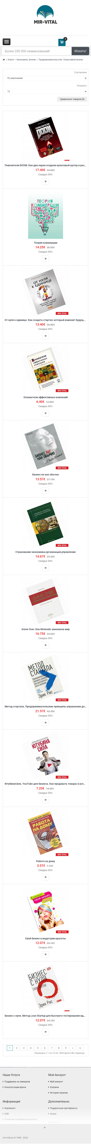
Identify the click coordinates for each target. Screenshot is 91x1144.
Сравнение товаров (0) (72, 99)
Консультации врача (15, 1087)
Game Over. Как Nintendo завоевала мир (46, 629)
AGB (6, 1114)
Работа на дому (45, 861)
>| (80, 1048)
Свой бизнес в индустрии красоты (45, 938)
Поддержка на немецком (17, 1082)
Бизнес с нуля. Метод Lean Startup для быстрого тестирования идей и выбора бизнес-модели (45, 1016)
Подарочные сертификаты (63, 1108)
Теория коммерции (45, 242)
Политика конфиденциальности (20, 1119)
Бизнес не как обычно (45, 474)
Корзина (54, 1087)
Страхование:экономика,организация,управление (45, 552)
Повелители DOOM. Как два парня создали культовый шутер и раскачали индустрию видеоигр (45, 165)
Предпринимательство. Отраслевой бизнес (61, 59)
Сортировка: (80, 72)
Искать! (80, 51)
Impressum (9, 1108)
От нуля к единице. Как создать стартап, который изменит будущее (45, 320)
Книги (11, 59)
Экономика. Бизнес (26, 59)
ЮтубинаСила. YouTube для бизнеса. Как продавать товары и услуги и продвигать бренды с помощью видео (45, 784)
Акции (53, 1114)
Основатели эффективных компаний (46, 397)
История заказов (59, 1093)
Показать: (82, 85)
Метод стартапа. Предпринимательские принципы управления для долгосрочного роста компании (45, 706)
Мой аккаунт (56, 1082)
